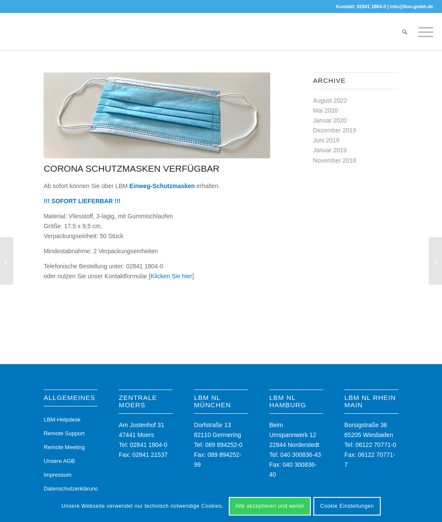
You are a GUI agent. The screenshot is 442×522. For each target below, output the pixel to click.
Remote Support (64, 433)
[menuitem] (405, 31)
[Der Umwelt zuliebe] (435, 261)
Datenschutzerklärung (71, 488)
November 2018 (334, 160)
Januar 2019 (330, 150)
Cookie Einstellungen (347, 506)
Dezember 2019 (334, 130)
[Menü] (423, 31)
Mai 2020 (325, 110)
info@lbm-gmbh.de (411, 6)
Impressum (57, 475)
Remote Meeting (64, 447)
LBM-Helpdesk (62, 419)
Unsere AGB (59, 461)
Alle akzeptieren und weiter (269, 506)
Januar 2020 (330, 120)
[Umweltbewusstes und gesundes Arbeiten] (6, 261)
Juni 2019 (326, 140)
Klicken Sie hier (172, 276)
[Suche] (405, 31)
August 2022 (330, 100)
